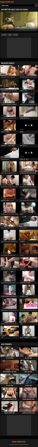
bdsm (16, 35)
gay (10, 35)
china (4, 35)
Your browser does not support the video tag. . (19, 22)
